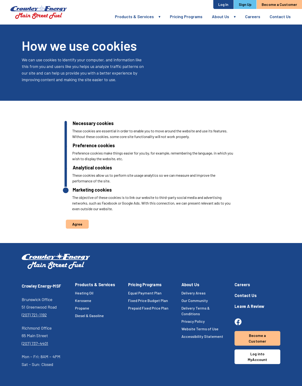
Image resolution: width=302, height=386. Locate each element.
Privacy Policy (193, 321)
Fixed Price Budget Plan (148, 300)
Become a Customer (279, 4)
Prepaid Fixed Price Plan (148, 308)
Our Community (194, 300)
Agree (77, 224)
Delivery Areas (193, 293)
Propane (82, 308)
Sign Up (245, 4)
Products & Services (134, 16)
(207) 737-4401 (35, 343)
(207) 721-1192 (34, 314)
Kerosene (83, 300)
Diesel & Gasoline (89, 315)
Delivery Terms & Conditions (195, 311)
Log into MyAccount (257, 357)
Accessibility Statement (202, 336)
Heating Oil (84, 293)
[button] (162, 16)
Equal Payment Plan (145, 293)
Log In (223, 4)
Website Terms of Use (199, 329)
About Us (220, 16)
